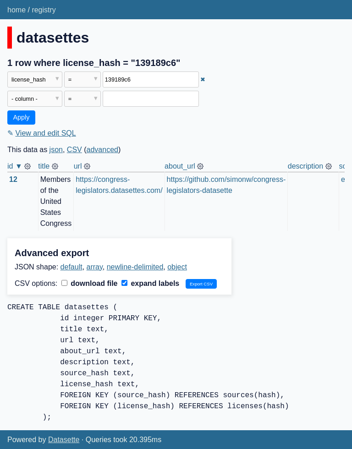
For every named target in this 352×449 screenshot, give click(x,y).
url (78, 166)
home (16, 10)
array (95, 267)
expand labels (150, 283)
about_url (180, 166)
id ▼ (14, 166)
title (44, 166)
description (305, 166)
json (56, 149)
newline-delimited (135, 267)
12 (13, 179)
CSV (74, 149)
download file (89, 283)
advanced (102, 149)
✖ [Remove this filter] (202, 79)
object (177, 267)
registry (43, 10)
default (71, 267)
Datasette (63, 440)
